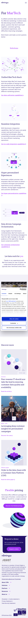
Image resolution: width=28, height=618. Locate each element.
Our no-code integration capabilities (13, 144)
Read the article (6, 391)
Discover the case (7, 435)
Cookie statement (14, 599)
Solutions (5, 585)
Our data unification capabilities (12, 95)
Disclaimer (5, 599)
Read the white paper (8, 479)
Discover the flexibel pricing (14, 506)
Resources (5, 591)
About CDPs (5, 582)
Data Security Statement (8, 603)
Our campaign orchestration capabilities (10, 246)
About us (4, 594)
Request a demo (14, 549)
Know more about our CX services (11, 579)
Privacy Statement (7, 601)
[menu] (25, 3)
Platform (5, 588)
